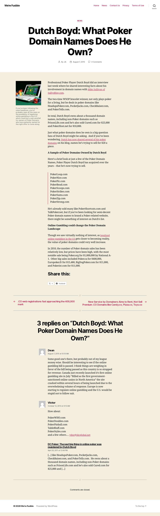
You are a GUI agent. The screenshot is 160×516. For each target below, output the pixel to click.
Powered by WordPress (47, 510)
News (104, 5)
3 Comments (97, 62)
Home (96, 5)
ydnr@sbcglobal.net (80, 438)
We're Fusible (12, 5)
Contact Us (115, 5)
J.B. (64, 62)
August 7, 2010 (79, 62)
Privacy (126, 5)
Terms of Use (138, 5)
